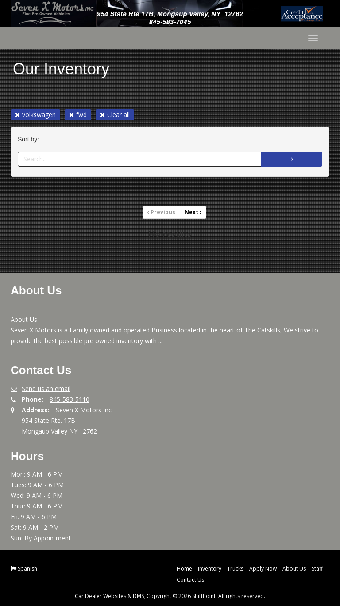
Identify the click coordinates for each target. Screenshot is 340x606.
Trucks (235, 568)
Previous (161, 212)
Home (184, 568)
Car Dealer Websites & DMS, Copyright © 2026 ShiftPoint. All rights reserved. (170, 596)
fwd (78, 114)
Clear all (115, 114)
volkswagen (35, 114)
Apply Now (263, 568)
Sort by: (30, 139)
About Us (294, 568)
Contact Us (190, 579)
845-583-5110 (69, 399)
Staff (317, 568)
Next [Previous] (193, 212)
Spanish (27, 568)
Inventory (209, 568)
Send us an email (46, 388)
